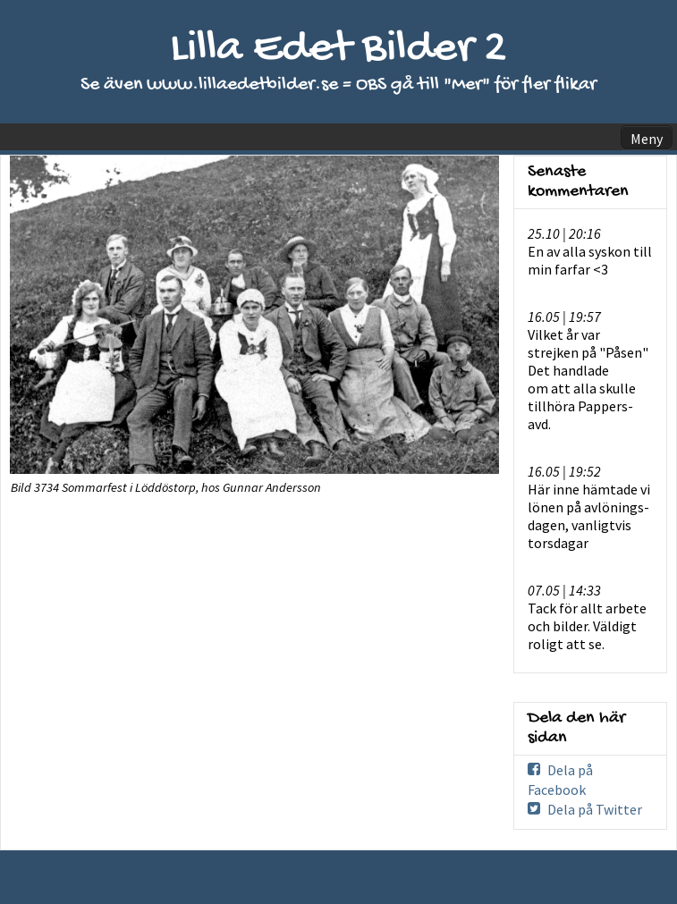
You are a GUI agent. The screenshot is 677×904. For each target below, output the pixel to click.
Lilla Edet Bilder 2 (338, 49)
